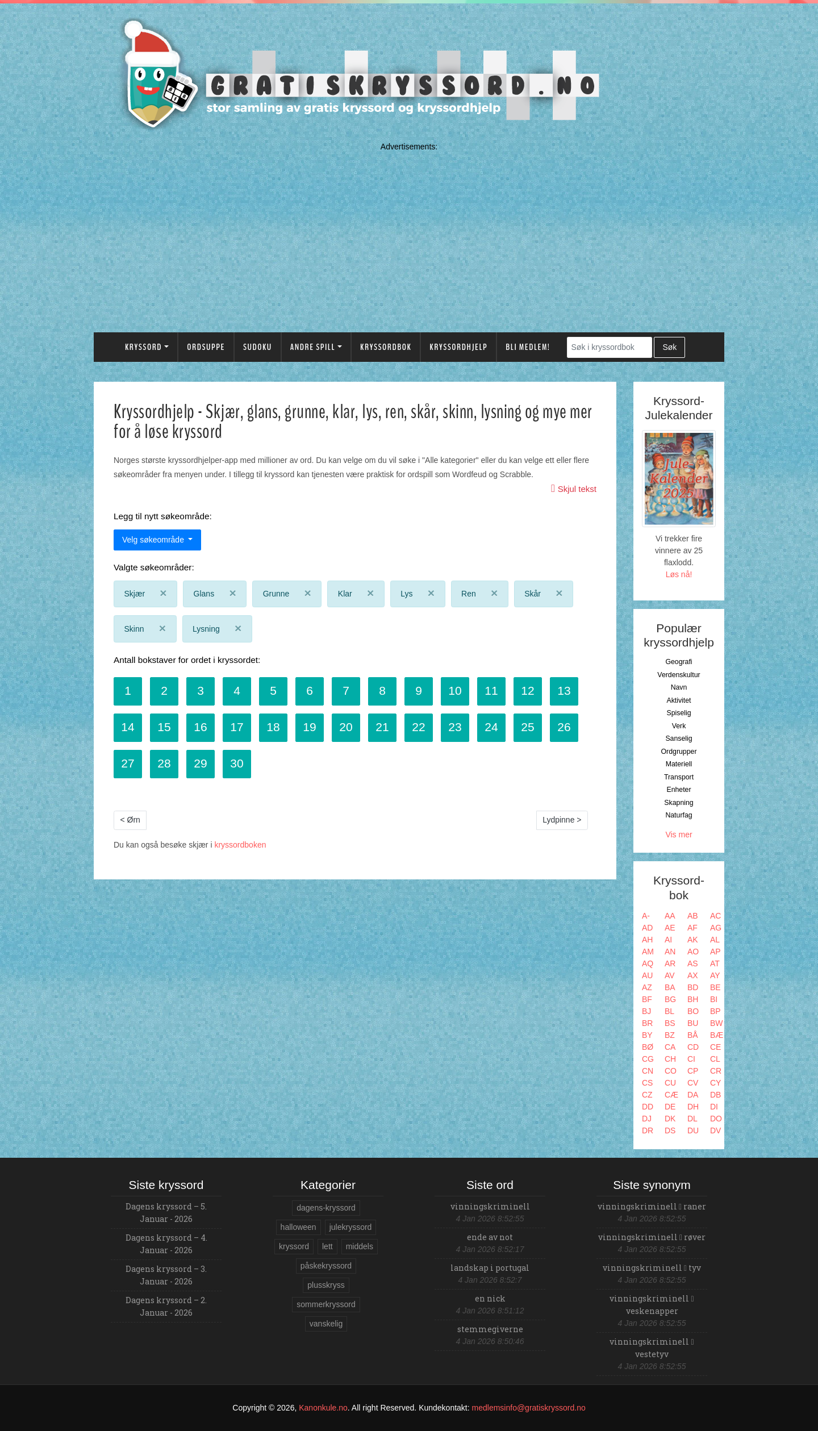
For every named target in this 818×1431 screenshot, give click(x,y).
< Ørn (130, 819)
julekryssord (350, 1227)
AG (715, 927)
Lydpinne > (561, 819)
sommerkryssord (326, 1304)
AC (715, 915)
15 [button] (163, 726)
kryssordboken (240, 844)
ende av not (490, 1237)
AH (647, 939)
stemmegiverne (490, 1329)
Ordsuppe (206, 347)
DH (693, 1106)
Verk (679, 726)
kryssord (294, 1246)
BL (669, 1011)
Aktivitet (678, 700)
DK (670, 1118)
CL (715, 1058)
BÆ (716, 1035)
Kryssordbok (385, 347)
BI (713, 999)
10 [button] (454, 690)
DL (692, 1118)
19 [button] (309, 726)
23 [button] (454, 726)
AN (670, 951)
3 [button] (200, 690)
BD (692, 987)
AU (647, 975)
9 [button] (418, 690)
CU (670, 1082)
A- (646, 915)
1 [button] (127, 690)
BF (647, 999)
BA (670, 987)
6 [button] (309, 690)
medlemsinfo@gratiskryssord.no (529, 1407)
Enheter (678, 790)
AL (715, 939)
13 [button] (563, 690)
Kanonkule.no (323, 1407)
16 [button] (200, 726)
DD (647, 1106)
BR (647, 1023)
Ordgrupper (679, 752)
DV (715, 1130)
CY (715, 1082)
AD (647, 927)
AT (715, 963)
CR (715, 1070)
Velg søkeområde (154, 539)
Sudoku (257, 347)
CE (715, 1047)
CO (671, 1070)
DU (693, 1130)
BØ (647, 1047)
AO (693, 951)
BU (692, 1023)
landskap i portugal (489, 1267)
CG (648, 1058)
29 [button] (200, 763)
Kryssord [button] (143, 347)
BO (693, 1011)
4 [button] (236, 690)
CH (670, 1058)
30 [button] (236, 763)
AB (692, 915)
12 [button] (527, 690)
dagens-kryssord (326, 1207)
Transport (679, 777)
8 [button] (382, 690)
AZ (647, 987)
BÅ (692, 1035)
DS (670, 1130)
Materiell (679, 764)
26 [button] (563, 726)
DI (714, 1106)
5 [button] (273, 690)
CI (691, 1058)
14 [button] (127, 726)
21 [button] (382, 726)
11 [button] (491, 690)
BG (670, 999)
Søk (669, 347)
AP (715, 951)
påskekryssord (326, 1265)
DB (715, 1094)
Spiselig (678, 713)
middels (359, 1246)
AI (668, 939)
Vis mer (678, 834)
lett (327, 1246)
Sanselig (678, 738)
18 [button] (272, 726)
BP (715, 1011)
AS (692, 963)
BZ (670, 1035)
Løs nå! (679, 574)
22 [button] (418, 726)
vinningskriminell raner (652, 1206)
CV (692, 1082)
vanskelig (326, 1323)
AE (670, 927)
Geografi (678, 662)
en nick (490, 1298)
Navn (679, 687)
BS (670, 1023)
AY (715, 975)
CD (693, 1047)
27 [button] (127, 763)
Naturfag (678, 815)
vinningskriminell (490, 1206)
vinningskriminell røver (652, 1237)
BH (692, 999)
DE (670, 1106)
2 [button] (164, 690)
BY (647, 1035)
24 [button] (491, 726)
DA (692, 1094)
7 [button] (346, 690)
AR (670, 963)
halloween (298, 1227)
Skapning (678, 803)
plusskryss (325, 1285)
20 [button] (345, 726)
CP (692, 1070)
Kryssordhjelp (458, 347)
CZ (647, 1094)
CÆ (671, 1094)
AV (670, 975)
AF (692, 927)
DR (647, 1130)
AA (670, 915)
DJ (647, 1118)
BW (716, 1023)
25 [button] (527, 726)
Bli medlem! (528, 347)
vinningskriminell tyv (652, 1267)
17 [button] (236, 726)
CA (670, 1047)
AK (692, 939)
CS (647, 1082)
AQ (647, 963)
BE (715, 987)
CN (647, 1070)
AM (648, 951)
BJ (646, 1011)
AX (692, 975)
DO (716, 1118)
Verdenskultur (678, 675)
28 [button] (163, 763)
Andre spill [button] (312, 347)
